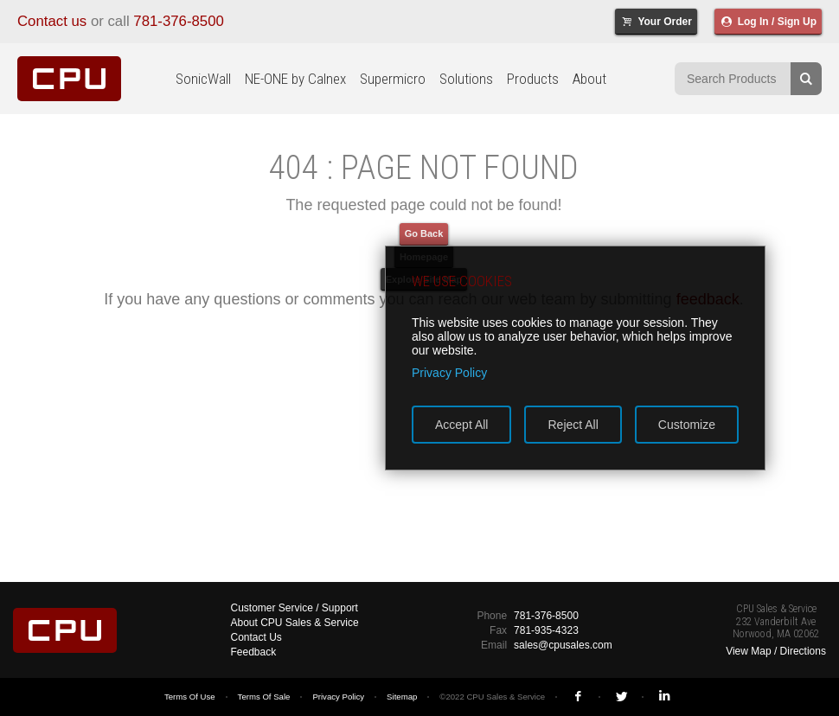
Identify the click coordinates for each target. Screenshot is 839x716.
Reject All (573, 425)
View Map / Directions (776, 651)
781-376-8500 (178, 21)
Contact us (51, 21)
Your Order (656, 22)
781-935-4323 (546, 630)
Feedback (254, 652)
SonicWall (203, 78)
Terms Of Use (189, 696)
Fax (498, 630)
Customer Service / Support (294, 608)
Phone (492, 616)
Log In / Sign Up (768, 22)
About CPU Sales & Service (295, 623)
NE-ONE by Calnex (295, 78)
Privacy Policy (338, 696)
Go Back (424, 233)
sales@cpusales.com (563, 645)
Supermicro (393, 78)
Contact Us (256, 637)
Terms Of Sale (264, 696)
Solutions (466, 78)
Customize (686, 425)
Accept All (461, 425)
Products (533, 78)
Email (494, 645)
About (589, 78)
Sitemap (402, 696)
